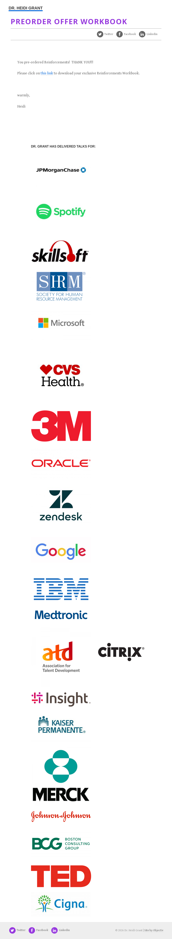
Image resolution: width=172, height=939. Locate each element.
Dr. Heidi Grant (26, 8)
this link (47, 73)
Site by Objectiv (153, 930)
